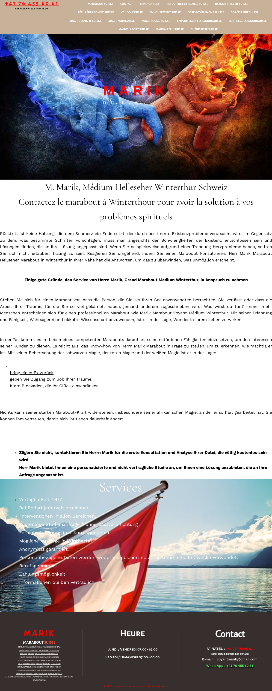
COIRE (58, 664)
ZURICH (35, 647)
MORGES (55, 657)
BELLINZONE (42, 674)
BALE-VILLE (43, 647)
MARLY (28, 674)
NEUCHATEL (39, 650)
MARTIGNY (48, 657)
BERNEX (21, 670)
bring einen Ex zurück (31, 372)
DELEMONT (30, 657)
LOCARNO (34, 674)
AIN (40, 680)
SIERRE (32, 664)
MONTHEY (46, 664)
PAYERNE (39, 664)
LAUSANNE (28, 647)
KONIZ (19, 667)
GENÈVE (21, 647)
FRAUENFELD (16, 677)
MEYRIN (22, 657)
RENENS (58, 660)
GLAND (53, 664)
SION (19, 660)
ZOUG (23, 677)
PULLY (60, 674)
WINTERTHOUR (52, 654)
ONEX (44, 660)
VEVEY (41, 657)
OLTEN (46, 677)
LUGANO (38, 654)
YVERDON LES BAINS (51, 650)
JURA (44, 680)
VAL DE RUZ (56, 670)
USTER (49, 670)
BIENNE (44, 654)
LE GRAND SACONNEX (32, 670)
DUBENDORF (21, 674)
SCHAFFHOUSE (54, 677)
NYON (36, 657)
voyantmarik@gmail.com (237, 659)
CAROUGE (50, 660)
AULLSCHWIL (30, 677)
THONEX (51, 667)
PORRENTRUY (53, 674)
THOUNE (44, 667)
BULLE (39, 667)
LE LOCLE (44, 670)
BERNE (49, 647)
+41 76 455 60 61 (32, 3)
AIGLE (20, 664)
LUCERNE (31, 654)
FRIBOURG (23, 654)
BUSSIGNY (64, 677)
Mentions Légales (158, 686)
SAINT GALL (56, 647)
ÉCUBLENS (26, 664)
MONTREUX (37, 660)
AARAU (8, 677)
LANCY (30, 660)
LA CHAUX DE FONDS (27, 650)
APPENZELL (39, 677)
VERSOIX (58, 667)
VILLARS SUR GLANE (29, 667)
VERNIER (25, 660)
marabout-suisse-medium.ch (129, 686)
